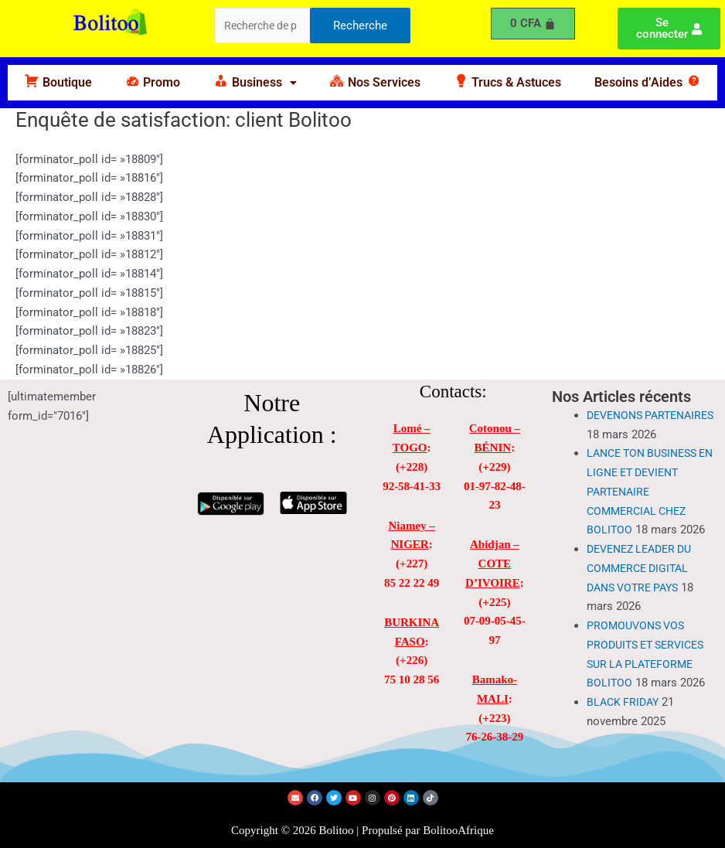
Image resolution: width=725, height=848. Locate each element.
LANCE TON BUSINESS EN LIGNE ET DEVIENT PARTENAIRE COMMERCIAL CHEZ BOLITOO (647, 510)
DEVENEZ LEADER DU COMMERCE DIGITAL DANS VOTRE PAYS (645, 587)
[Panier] (533, 23)
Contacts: (453, 391)
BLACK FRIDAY (625, 721)
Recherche (360, 26)
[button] (255, 82)
